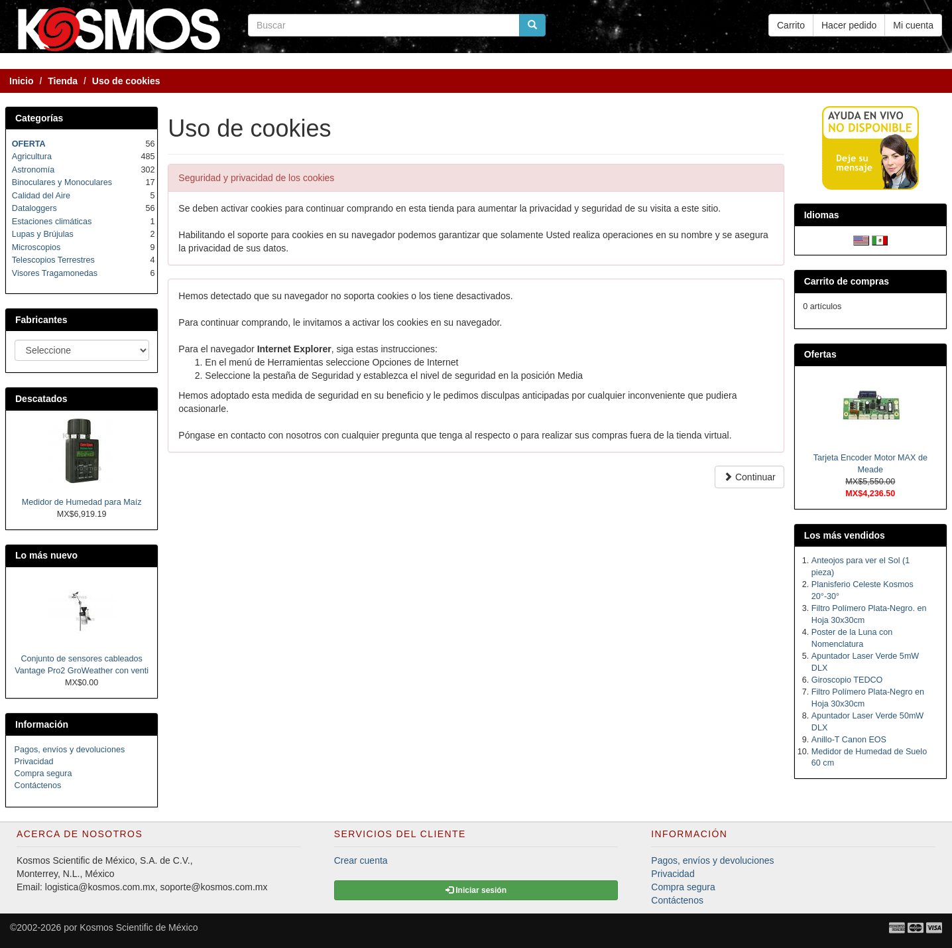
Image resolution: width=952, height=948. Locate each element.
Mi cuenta (913, 25)
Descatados (41, 398)
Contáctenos (38, 785)
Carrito (791, 25)
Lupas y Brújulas (43, 234)
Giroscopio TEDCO (847, 680)
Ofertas (820, 354)
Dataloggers (34, 208)
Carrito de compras (846, 281)
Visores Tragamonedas (54, 273)
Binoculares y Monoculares (62, 182)
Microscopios (36, 247)
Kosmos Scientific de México (139, 927)
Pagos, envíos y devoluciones (70, 749)
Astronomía (33, 169)
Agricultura (32, 156)
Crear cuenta (361, 860)
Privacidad (34, 761)
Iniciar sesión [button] (476, 890)
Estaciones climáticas (51, 221)
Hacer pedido (848, 25)
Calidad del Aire (41, 195)
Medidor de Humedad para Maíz (82, 502)
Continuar (749, 477)
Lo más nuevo (46, 555)
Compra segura (43, 773)
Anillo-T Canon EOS (848, 739)
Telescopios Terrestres (53, 260)
